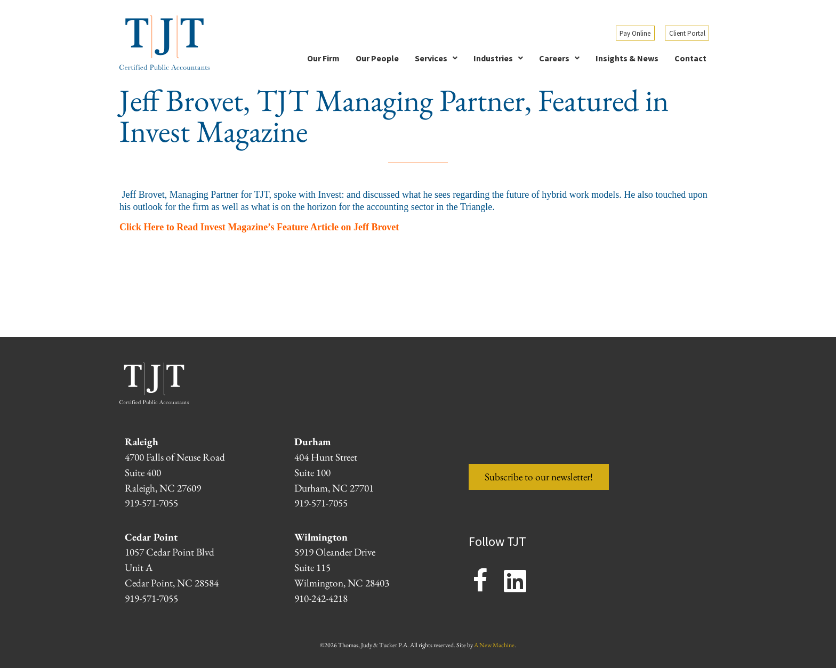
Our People (377, 58)
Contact (690, 58)
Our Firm (323, 58)
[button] (436, 58)
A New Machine (494, 645)
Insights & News (627, 58)
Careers (559, 58)
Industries (498, 58)
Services (436, 58)
